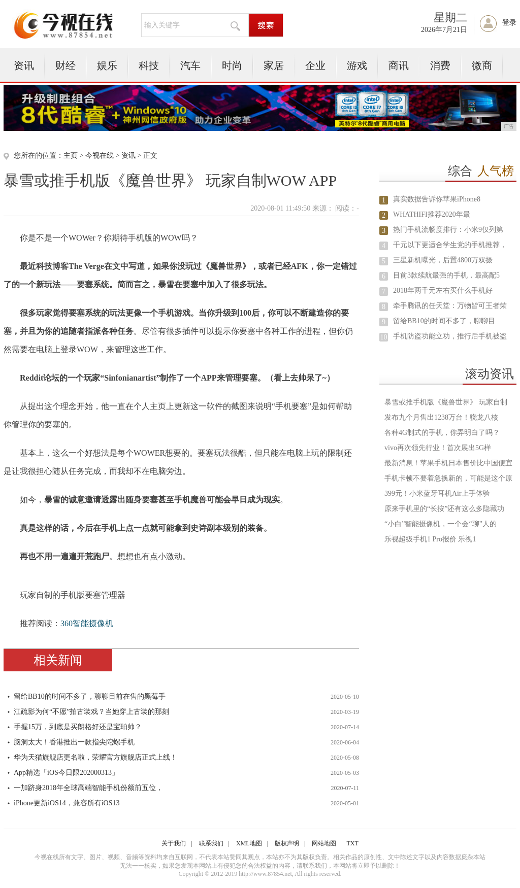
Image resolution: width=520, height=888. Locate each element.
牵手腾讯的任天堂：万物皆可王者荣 (450, 306)
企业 (315, 65)
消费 (440, 65)
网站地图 (324, 843)
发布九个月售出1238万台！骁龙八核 (441, 417)
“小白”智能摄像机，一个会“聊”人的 (440, 524)
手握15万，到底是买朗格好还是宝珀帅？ (78, 727)
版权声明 (287, 843)
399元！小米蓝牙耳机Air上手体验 (437, 493)
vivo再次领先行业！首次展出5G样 (437, 448)
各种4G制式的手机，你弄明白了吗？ (442, 432)
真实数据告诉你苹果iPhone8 (436, 199)
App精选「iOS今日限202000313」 (66, 772)
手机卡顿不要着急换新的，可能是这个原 (448, 478)
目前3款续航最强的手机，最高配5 (446, 275)
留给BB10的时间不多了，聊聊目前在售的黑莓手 (90, 696)
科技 (149, 65)
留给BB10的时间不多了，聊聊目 (444, 321)
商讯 (398, 65)
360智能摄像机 (86, 623)
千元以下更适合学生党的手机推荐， (450, 245)
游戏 (357, 65)
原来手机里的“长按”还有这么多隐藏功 (444, 509)
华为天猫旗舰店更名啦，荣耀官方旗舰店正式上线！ (95, 757)
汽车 (190, 65)
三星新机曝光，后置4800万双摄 (443, 260)
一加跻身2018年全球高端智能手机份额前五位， (88, 788)
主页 (70, 155)
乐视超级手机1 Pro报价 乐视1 (430, 539)
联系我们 (211, 843)
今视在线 (99, 155)
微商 (482, 65)
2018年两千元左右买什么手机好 (443, 290)
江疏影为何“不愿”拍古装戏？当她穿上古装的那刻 (91, 711)
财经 (65, 65)
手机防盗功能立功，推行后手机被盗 (450, 336)
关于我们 (173, 843)
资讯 (24, 65)
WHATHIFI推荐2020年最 (431, 214)
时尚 (232, 65)
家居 (274, 65)
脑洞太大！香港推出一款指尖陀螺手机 (74, 742)
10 (383, 337)
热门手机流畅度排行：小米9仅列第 (448, 229)
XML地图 (249, 843)
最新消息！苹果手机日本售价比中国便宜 (448, 463)
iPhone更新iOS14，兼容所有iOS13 (66, 803)
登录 (509, 22)
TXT (352, 843)
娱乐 (107, 65)
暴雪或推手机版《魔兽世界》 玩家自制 (445, 402)
